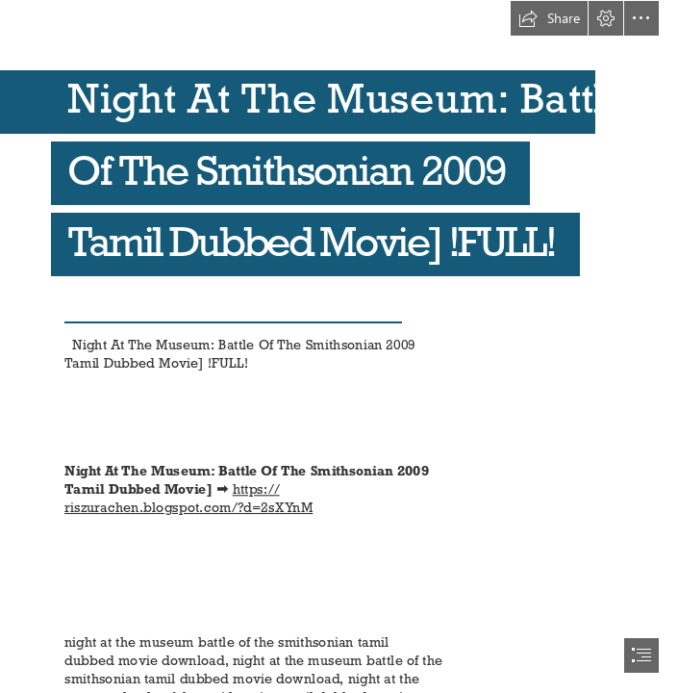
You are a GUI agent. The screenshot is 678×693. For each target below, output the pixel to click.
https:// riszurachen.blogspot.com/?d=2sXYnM (188, 497)
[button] (549, 18)
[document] (339, 346)
